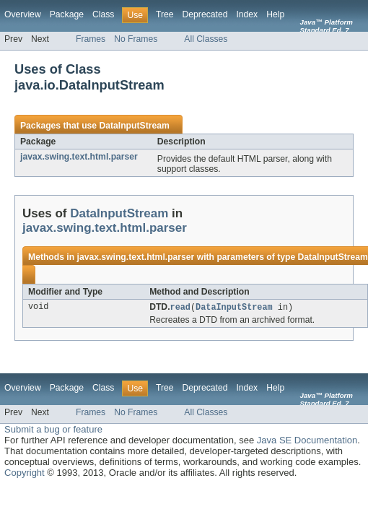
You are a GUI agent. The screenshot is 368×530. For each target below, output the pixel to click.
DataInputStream (134, 126)
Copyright (24, 473)
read (180, 307)
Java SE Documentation (307, 440)
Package (67, 14)
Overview (22, 14)
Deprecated (205, 14)
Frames (90, 39)
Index (247, 14)
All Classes (205, 39)
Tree (165, 14)
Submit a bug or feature (53, 430)
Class (103, 14)
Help (275, 14)
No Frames (135, 39)
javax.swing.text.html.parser (79, 157)
